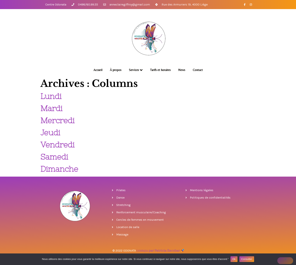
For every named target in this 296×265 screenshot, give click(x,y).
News (181, 70)
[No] (285, 260)
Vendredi (57, 144)
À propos (115, 70)
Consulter (246, 259)
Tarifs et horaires (160, 70)
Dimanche (59, 169)
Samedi (54, 157)
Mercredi (57, 120)
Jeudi (50, 132)
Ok (234, 259)
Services (136, 70)
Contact (198, 70)
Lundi (51, 96)
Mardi (51, 108)
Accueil (97, 70)
